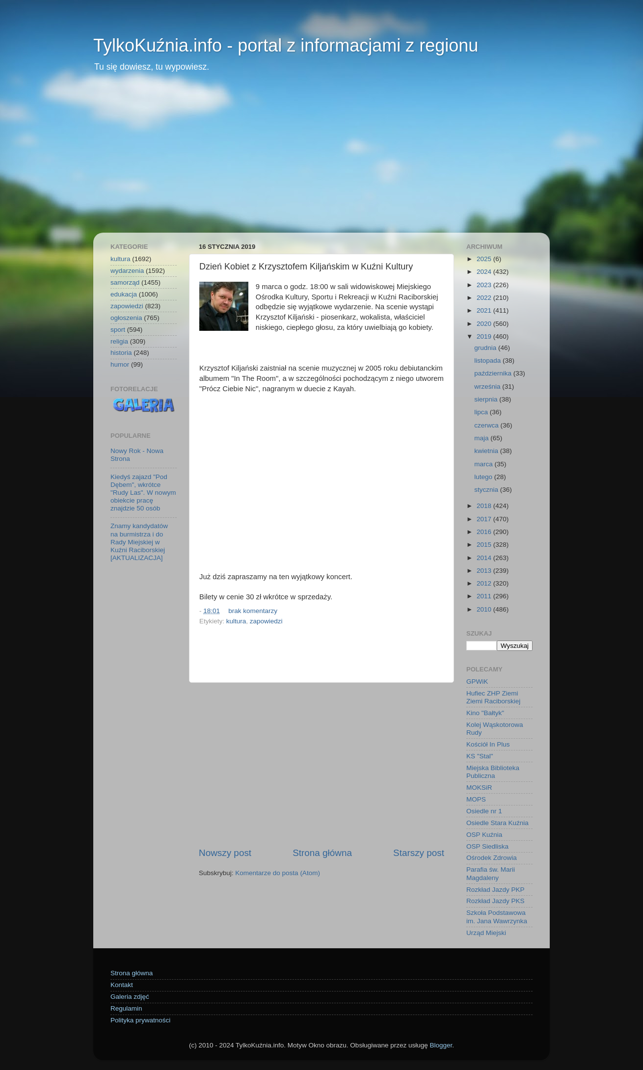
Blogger (440, 1045)
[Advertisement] (321, 159)
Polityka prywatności (140, 1020)
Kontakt (121, 985)
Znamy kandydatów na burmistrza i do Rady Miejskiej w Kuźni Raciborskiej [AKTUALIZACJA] (139, 542)
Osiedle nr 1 (484, 811)
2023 (485, 285)
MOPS (476, 799)
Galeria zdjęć (129, 996)
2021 (485, 310)
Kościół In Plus (488, 744)
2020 (485, 323)
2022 (485, 297)
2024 (485, 271)
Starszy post (418, 853)
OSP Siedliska (487, 846)
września (488, 386)
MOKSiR (479, 787)
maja (482, 438)
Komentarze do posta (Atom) (277, 873)
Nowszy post (225, 853)
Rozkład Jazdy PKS (495, 901)
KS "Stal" (479, 756)
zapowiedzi (266, 621)
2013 (485, 570)
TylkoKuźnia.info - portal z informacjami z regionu (285, 45)
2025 (485, 259)
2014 (485, 558)
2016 (485, 531)
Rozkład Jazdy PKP (495, 889)
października (493, 373)
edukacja (123, 294)
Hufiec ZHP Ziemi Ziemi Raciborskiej (493, 697)
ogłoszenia (126, 317)
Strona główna (322, 853)
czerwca (487, 425)
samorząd (124, 282)
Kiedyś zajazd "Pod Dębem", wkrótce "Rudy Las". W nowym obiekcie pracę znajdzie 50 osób (143, 492)
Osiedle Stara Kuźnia (497, 823)
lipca (482, 412)
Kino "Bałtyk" (485, 713)
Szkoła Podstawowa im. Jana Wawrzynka (496, 916)
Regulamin (126, 1008)
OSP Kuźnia (484, 834)
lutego (484, 477)
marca (484, 464)
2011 (485, 596)
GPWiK (477, 681)
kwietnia (487, 451)
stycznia (487, 489)
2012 (485, 583)
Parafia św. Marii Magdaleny (490, 873)
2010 (485, 609)
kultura (236, 621)
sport (117, 329)
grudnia (486, 347)
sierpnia (486, 399)
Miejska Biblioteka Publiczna (492, 771)
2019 (485, 336)
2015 (485, 544)
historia (121, 352)
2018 (485, 505)
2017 (485, 519)
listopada (488, 360)
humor (119, 364)
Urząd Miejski (486, 932)
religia (119, 341)
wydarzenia (127, 270)
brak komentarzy (252, 611)
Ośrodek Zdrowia (491, 857)
